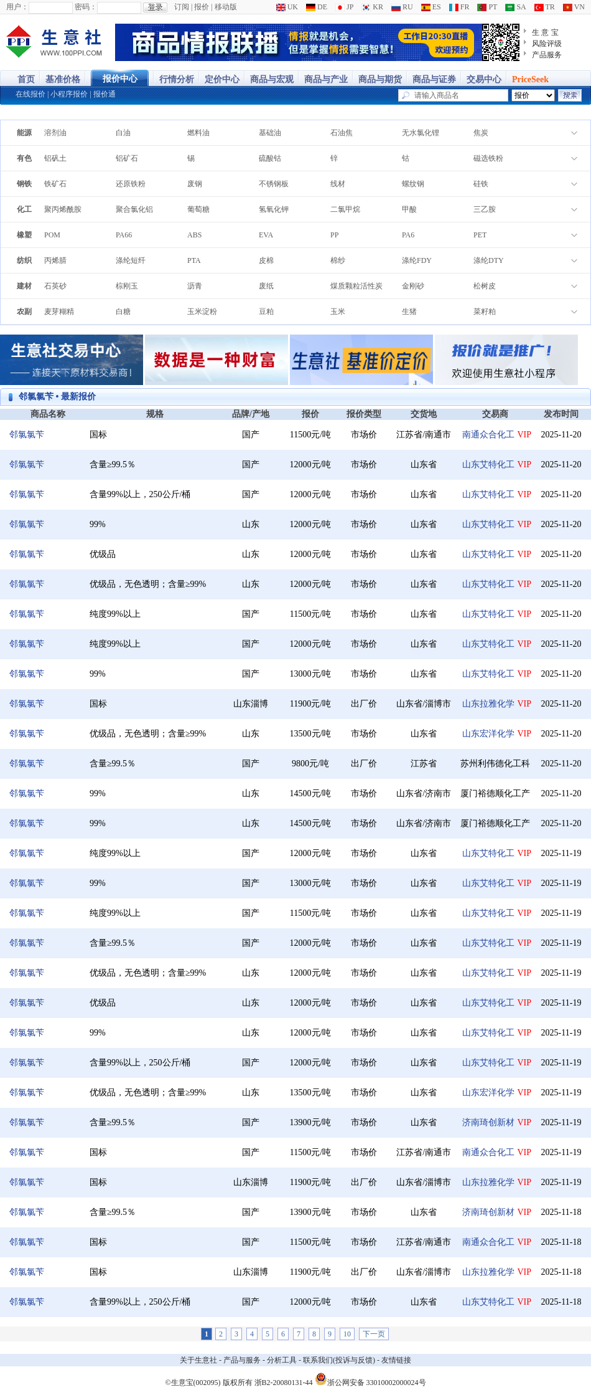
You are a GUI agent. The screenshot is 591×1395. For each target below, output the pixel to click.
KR (372, 6)
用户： (17, 6)
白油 (123, 132)
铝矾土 (55, 158)
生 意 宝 (545, 32)
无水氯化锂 (420, 132)
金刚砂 (413, 286)
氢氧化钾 (274, 209)
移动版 (226, 6)
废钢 (194, 183)
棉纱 (337, 260)
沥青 (194, 286)
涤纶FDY (417, 260)
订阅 (181, 6)
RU (402, 6)
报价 (201, 6)
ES (431, 6)
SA (515, 6)
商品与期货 (380, 79)
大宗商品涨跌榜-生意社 (54, 42)
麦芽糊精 (59, 311)
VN (574, 6)
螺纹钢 (413, 183)
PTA (194, 260)
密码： (86, 6)
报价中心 (120, 78)
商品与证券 (434, 79)
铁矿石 (55, 183)
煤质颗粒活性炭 (356, 286)
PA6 (408, 235)
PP (334, 235)
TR (544, 6)
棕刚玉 (127, 286)
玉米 (337, 311)
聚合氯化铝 (134, 209)
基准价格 (62, 79)
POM (52, 235)
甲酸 (409, 209)
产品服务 (547, 54)
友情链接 (396, 1360)
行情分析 (176, 79)
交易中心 (484, 79)
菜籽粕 (484, 311)
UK (287, 6)
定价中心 (222, 79)
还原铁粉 (131, 183)
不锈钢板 (274, 183)
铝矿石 (127, 158)
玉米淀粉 (202, 311)
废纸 (266, 286)
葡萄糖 (198, 209)
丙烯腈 (55, 260)
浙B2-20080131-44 (283, 1382)
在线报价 (30, 94)
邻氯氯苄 (26, 434)
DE (316, 6)
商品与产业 (326, 79)
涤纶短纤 (131, 260)
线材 (337, 183)
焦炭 (480, 132)
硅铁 (480, 183)
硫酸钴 (270, 158)
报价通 (104, 94)
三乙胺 (484, 209)
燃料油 (198, 132)
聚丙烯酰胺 (62, 209)
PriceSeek (530, 79)
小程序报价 (69, 94)
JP (344, 6)
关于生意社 (198, 1360)
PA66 (124, 235)
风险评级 (547, 43)
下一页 (374, 1334)
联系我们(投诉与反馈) (339, 1360)
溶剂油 (55, 132)
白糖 (123, 311)
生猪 (409, 311)
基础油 (270, 132)
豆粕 (266, 311)
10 (347, 1334)
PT (487, 6)
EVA (266, 235)
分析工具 (282, 1360)
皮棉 (266, 260)
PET (479, 235)
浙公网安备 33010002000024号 (370, 1379)
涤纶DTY (488, 260)
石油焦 (341, 132)
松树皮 (484, 286)
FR (459, 6)
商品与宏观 (272, 79)
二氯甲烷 (345, 209)
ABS (194, 235)
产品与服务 (242, 1360)
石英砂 (55, 286)
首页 (26, 79)
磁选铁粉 (488, 158)
